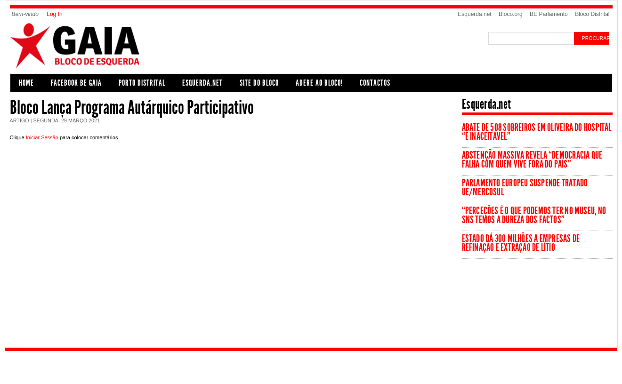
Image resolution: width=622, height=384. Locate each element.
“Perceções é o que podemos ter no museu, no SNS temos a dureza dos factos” (534, 215)
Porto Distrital (142, 83)
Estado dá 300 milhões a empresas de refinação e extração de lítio (521, 243)
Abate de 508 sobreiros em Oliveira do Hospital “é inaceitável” (537, 132)
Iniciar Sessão (42, 137)
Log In (54, 14)
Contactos (375, 83)
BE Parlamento (549, 14)
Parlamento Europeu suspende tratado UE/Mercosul (525, 187)
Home (26, 83)
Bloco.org (511, 14)
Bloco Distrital (592, 14)
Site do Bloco (259, 83)
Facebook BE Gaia (76, 83)
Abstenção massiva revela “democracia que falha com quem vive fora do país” (532, 159)
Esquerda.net (474, 14)
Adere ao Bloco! (319, 83)
